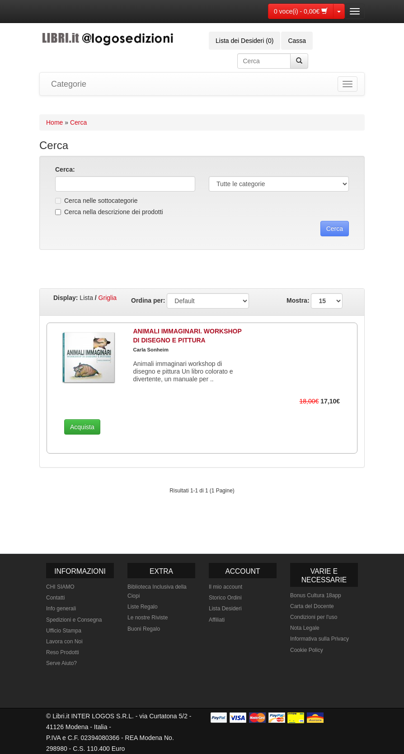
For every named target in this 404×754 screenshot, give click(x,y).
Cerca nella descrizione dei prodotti (109, 211)
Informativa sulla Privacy (319, 639)
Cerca (78, 122)
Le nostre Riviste (147, 617)
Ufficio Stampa (63, 631)
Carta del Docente (312, 606)
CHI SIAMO (60, 587)
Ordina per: (148, 300)
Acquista (82, 427)
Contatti (55, 598)
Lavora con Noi (64, 641)
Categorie (68, 84)
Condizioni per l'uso (313, 617)
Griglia (108, 297)
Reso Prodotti (62, 652)
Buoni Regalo (143, 629)
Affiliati (217, 620)
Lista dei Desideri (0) (244, 40)
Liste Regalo (142, 607)
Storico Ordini (225, 598)
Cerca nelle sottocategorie (96, 200)
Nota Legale (304, 628)
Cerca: (65, 169)
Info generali (61, 608)
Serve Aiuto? (61, 663)
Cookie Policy (306, 650)
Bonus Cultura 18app (315, 595)
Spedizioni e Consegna (74, 620)
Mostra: (315, 301)
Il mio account (225, 587)
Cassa (297, 40)
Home (54, 122)
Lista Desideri (225, 608)
